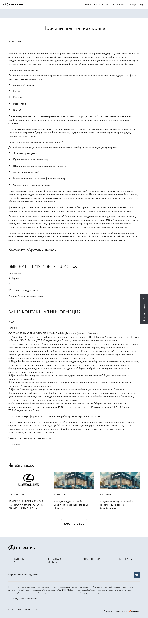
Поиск (118, 4)
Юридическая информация (26, 598)
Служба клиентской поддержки (23, 574)
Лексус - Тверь (137, 4)
